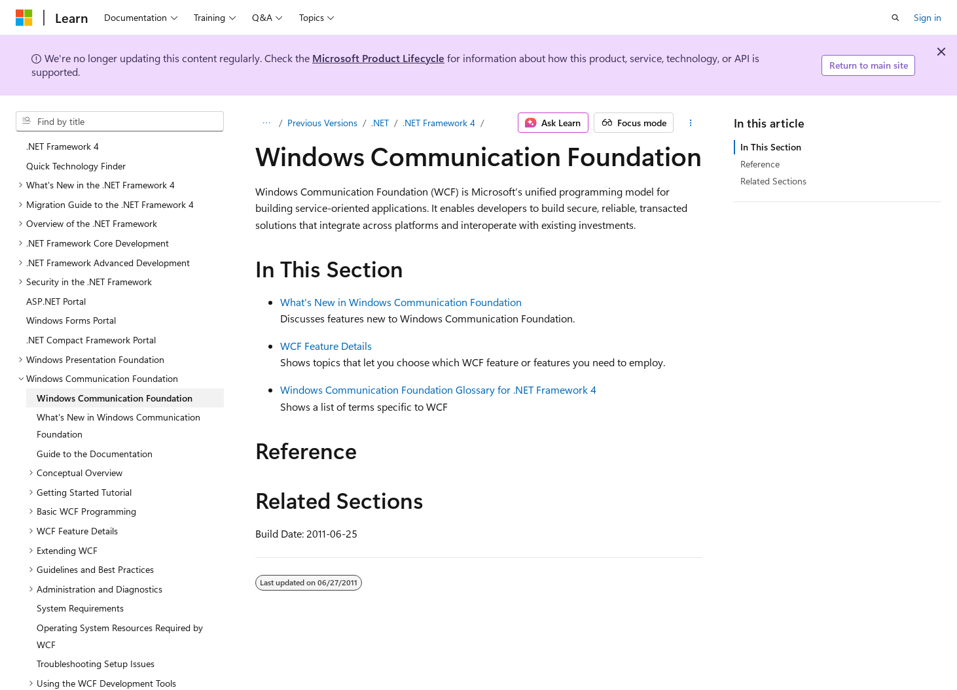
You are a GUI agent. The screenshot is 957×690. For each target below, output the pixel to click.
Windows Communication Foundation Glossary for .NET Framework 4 (438, 389)
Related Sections (773, 181)
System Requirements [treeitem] (80, 608)
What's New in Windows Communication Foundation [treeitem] (118, 425)
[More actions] (690, 122)
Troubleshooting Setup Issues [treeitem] (95, 663)
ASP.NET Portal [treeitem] (56, 301)
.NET (380, 122)
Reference (760, 164)
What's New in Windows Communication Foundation (401, 302)
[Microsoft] (24, 17)
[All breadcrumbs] (266, 122)
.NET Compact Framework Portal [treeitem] (91, 340)
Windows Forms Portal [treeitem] (71, 320)
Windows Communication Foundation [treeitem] (114, 398)
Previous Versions (322, 122)
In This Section (770, 147)
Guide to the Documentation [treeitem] (95, 453)
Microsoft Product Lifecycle (378, 58)
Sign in (927, 17)
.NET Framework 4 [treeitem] (62, 146)
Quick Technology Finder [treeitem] (76, 166)
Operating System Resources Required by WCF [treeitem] (120, 636)
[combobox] (120, 121)
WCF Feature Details (326, 346)
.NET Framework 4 (439, 122)
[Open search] (895, 17)
